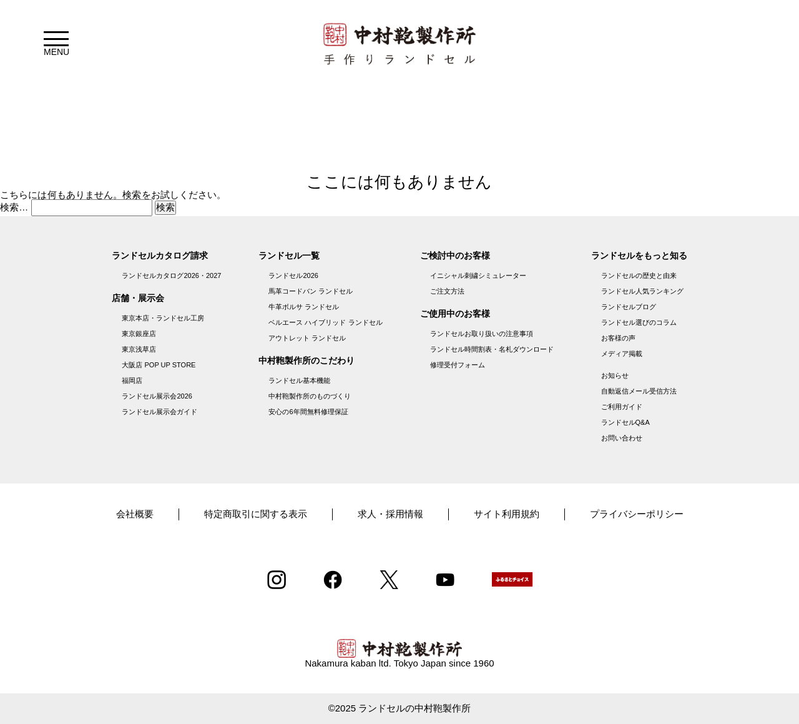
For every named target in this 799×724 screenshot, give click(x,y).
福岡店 (132, 380)
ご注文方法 (447, 291)
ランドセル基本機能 (299, 380)
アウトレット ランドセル (307, 338)
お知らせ (615, 375)
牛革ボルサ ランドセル (303, 306)
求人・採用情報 (390, 513)
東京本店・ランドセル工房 (163, 318)
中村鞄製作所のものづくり (309, 396)
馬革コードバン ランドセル (310, 291)
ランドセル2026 (293, 275)
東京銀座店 (139, 333)
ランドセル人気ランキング (642, 291)
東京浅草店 (139, 349)
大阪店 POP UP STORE (158, 365)
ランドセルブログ (628, 306)
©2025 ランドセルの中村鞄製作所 (399, 708)
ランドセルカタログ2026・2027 (171, 275)
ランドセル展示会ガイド (159, 411)
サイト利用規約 (506, 513)
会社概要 (135, 513)
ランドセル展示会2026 (157, 396)
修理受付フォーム (457, 365)
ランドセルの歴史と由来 (639, 275)
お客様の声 (618, 338)
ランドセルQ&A (625, 422)
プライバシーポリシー (637, 513)
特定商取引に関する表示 (255, 513)
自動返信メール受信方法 (639, 391)
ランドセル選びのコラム (639, 322)
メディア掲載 (621, 353)
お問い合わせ (621, 438)
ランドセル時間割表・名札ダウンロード (492, 349)
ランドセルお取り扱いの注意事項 (481, 333)
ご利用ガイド (621, 406)
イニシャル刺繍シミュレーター (478, 275)
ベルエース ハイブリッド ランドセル (325, 322)
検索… (14, 207)
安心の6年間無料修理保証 (308, 411)
